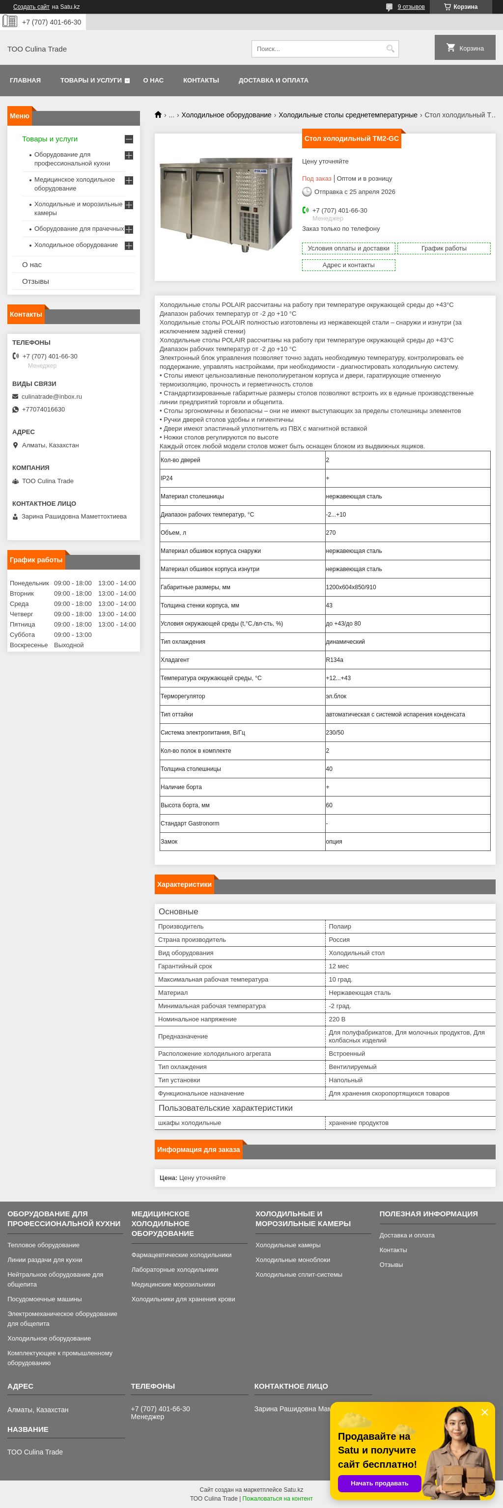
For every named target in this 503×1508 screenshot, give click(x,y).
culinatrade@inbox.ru (52, 396)
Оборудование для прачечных (79, 228)
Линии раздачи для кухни (44, 1259)
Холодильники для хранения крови (183, 1299)
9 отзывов (411, 6)
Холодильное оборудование (227, 115)
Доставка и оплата (273, 80)
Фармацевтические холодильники (182, 1255)
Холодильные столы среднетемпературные (348, 115)
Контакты (201, 80)
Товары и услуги (91, 80)
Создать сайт (31, 6)
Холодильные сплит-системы (298, 1274)
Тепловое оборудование (43, 1245)
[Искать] (390, 48)
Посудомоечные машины (44, 1299)
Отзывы (35, 281)
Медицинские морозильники (173, 1284)
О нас (153, 80)
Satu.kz (293, 1489)
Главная (25, 80)
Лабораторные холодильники (175, 1269)
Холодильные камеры (288, 1245)
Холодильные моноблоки (292, 1259)
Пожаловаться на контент (278, 1498)
